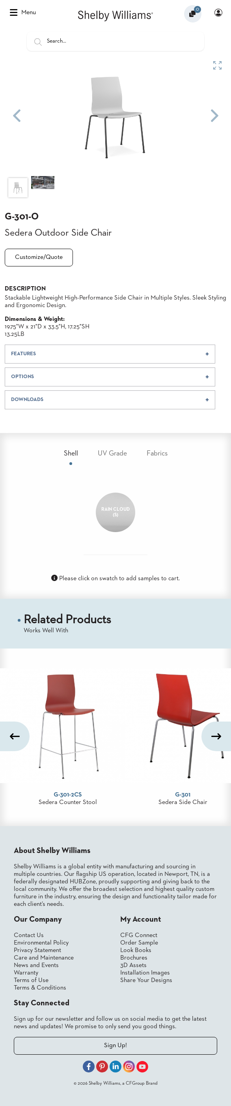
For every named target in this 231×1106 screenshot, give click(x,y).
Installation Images (145, 973)
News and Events (36, 965)
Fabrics (157, 453)
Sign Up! (115, 1045)
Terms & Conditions (40, 988)
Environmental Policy (41, 943)
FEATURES (23, 353)
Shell (71, 453)
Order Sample (139, 943)
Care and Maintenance (44, 958)
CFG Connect (138, 935)
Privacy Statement (37, 950)
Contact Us (29, 935)
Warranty (26, 973)
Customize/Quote (39, 257)
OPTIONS (22, 376)
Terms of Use (31, 980)
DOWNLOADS (27, 399)
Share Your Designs (146, 980)
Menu (23, 12)
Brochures (133, 958)
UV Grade (112, 453)
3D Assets (133, 965)
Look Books (135, 950)
